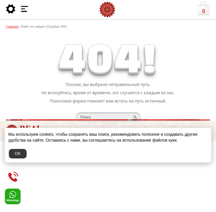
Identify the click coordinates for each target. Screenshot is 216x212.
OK (18, 153)
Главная (12, 26)
